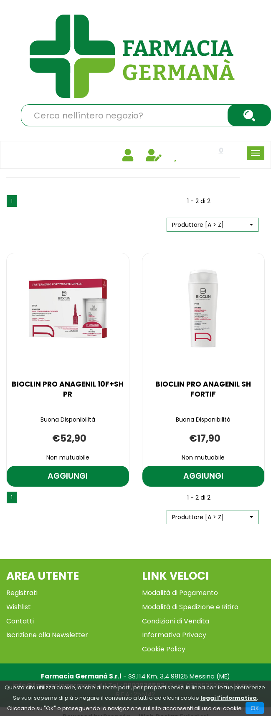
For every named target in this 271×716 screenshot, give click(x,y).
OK (255, 708)
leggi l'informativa (228, 698)
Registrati (22, 593)
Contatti (20, 621)
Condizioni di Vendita (175, 621)
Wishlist (18, 607)
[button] (212, 225)
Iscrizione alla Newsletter (47, 635)
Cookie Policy (163, 649)
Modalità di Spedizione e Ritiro (190, 607)
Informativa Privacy (174, 635)
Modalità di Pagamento (180, 593)
